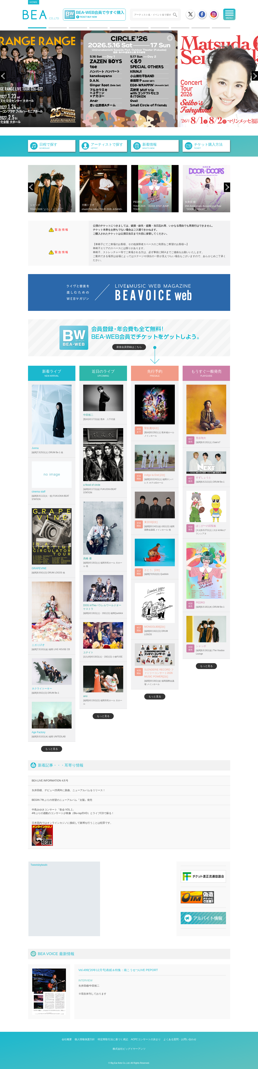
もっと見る (51, 748)
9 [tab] (193, 29)
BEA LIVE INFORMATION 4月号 (50, 780)
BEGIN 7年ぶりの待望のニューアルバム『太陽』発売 (62, 799)
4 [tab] (91, 29)
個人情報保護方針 (85, 1039)
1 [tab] (30, 29)
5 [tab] (112, 29)
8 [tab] (173, 29)
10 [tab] (214, 29)
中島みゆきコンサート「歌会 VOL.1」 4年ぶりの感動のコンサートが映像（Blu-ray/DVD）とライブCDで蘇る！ (73, 811)
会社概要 (67, 1039)
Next (255, 76)
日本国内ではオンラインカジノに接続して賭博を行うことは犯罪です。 (72, 833)
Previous (3, 76)
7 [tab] (153, 29)
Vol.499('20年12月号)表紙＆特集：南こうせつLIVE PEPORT (118, 970)
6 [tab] (132, 29)
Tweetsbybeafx (39, 864)
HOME (33, 2)
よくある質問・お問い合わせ (179, 1039)
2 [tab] (50, 29)
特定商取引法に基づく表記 (113, 1039)
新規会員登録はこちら (129, 347)
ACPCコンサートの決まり (145, 1039)
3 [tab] (71, 29)
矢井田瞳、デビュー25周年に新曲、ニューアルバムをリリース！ (68, 790)
